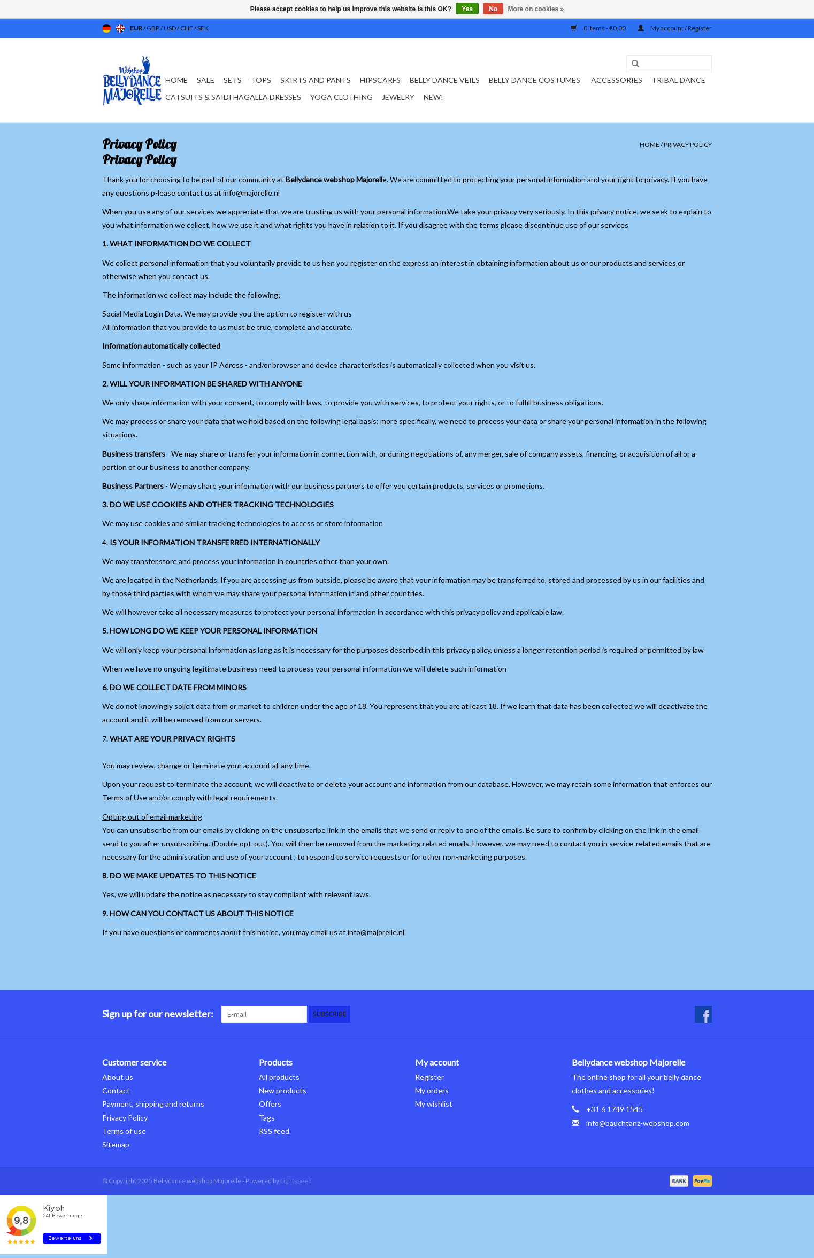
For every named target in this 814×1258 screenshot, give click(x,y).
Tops (261, 79)
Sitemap (115, 1144)
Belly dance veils (445, 79)
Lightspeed (296, 1181)
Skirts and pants (315, 79)
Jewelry (398, 97)
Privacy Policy (688, 145)
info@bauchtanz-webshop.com (637, 1123)
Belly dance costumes (535, 79)
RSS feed (274, 1131)
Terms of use (124, 1131)
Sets (233, 79)
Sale (205, 79)
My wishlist (433, 1103)
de (106, 28)
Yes (467, 9)
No (493, 9)
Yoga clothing (341, 97)
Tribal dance (678, 79)
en (120, 28)
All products (279, 1077)
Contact (116, 1090)
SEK (203, 28)
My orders (432, 1090)
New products (282, 1090)
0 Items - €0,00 (599, 28)
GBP (153, 28)
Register (429, 1077)
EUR (136, 28)
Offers (270, 1103)
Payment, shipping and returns (153, 1103)
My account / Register (675, 28)
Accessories (616, 79)
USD (170, 28)
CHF (187, 28)
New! (433, 97)
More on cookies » (536, 9)
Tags (267, 1117)
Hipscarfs (380, 79)
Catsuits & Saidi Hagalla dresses (233, 97)
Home (176, 79)
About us (117, 1077)
